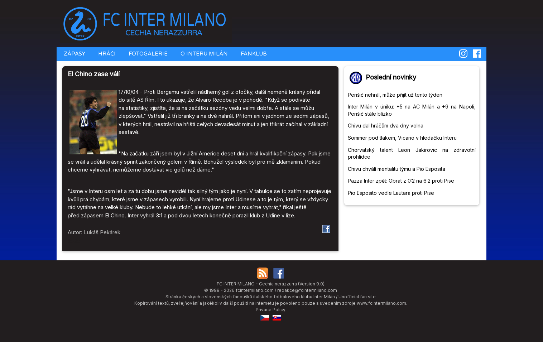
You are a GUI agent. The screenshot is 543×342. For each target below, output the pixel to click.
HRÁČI (106, 53)
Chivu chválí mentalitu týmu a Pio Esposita (396, 169)
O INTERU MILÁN (203, 53)
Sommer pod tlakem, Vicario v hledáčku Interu (402, 138)
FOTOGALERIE (147, 53)
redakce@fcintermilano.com (307, 290)
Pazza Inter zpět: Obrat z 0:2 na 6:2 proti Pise (401, 181)
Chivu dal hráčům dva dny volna (385, 125)
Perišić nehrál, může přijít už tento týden (395, 95)
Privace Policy (270, 309)
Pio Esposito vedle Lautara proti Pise (391, 193)
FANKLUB (253, 53)
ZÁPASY (73, 53)
